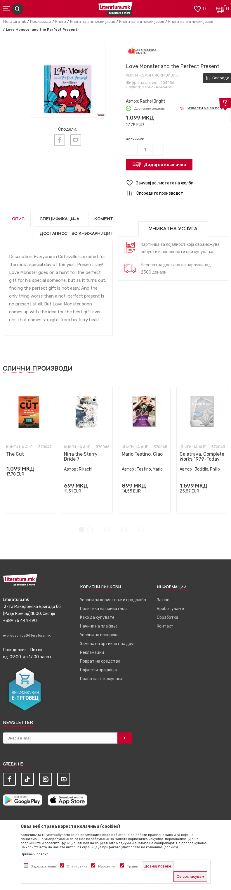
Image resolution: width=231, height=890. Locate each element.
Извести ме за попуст (207, 108)
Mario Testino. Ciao (142, 454)
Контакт (165, 626)
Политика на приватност (104, 608)
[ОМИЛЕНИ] (197, 8)
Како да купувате (97, 617)
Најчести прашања (98, 670)
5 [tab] (115, 529)
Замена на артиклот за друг (107, 643)
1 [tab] (81, 529)
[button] (177, 183)
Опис (18, 219)
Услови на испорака (99, 634)
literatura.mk (14, 21)
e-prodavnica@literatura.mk (27, 635)
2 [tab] (90, 529)
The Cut (15, 454)
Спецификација (59, 219)
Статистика (77, 866)
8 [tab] (141, 529)
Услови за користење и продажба (113, 599)
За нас (163, 599)
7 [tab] (132, 529)
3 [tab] (98, 529)
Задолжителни (43, 866)
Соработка (167, 617)
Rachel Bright (152, 101)
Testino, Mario (150, 469)
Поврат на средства (100, 661)
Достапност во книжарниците (78, 233)
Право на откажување (102, 678)
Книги (60, 21)
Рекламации (92, 652)
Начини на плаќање (99, 626)
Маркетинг (107, 866)
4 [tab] (107, 529)
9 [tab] (149, 529)
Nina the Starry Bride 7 (81, 457)
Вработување (170, 608)
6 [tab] (124, 529)
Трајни (132, 866)
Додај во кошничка (165, 164)
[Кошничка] (221, 8)
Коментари (107, 219)
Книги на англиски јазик (92, 21)
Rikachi (85, 469)
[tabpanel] (29, 450)
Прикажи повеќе (34, 854)
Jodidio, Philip (207, 469)
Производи (40, 21)
